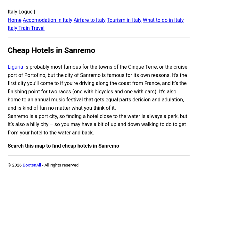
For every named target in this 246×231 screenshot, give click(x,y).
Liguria (15, 67)
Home (14, 20)
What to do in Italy (163, 20)
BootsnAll (32, 165)
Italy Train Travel (26, 28)
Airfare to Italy (90, 20)
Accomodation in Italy (47, 20)
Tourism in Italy (124, 20)
